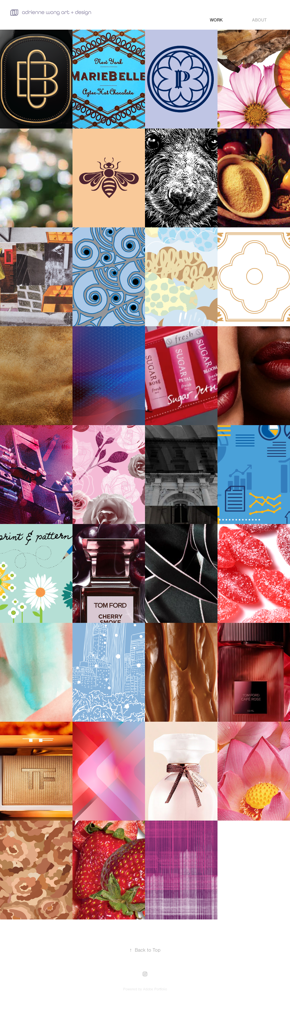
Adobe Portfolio (155, 989)
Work (216, 20)
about (259, 20)
